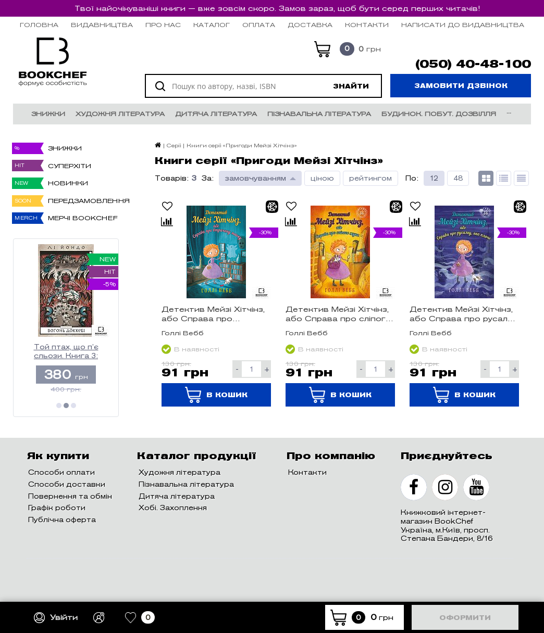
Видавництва (102, 25)
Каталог (211, 25)
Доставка (310, 25)
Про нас (163, 25)
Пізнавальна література (319, 114)
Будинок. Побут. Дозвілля (438, 114)
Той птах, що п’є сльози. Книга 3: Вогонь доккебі (66, 351)
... (508, 111)
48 (458, 178)
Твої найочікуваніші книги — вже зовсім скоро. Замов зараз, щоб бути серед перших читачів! (277, 8)
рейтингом (370, 178)
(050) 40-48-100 (473, 64)
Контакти (367, 25)
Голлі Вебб (183, 333)
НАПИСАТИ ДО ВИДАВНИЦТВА (462, 25)
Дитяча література (216, 114)
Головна (39, 25)
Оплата (258, 25)
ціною (322, 178)
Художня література (120, 114)
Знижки (48, 114)
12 (434, 178)
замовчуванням (255, 178)
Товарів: (172, 178)
